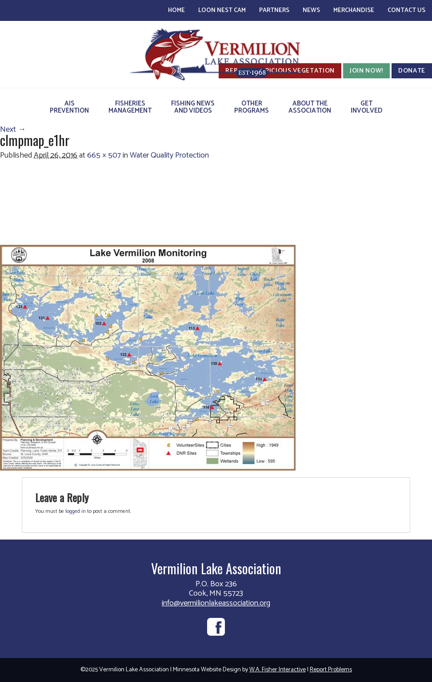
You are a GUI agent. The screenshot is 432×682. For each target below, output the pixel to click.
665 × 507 (104, 155)
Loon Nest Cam (222, 10)
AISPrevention (69, 107)
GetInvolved (366, 107)
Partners (274, 10)
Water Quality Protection (169, 155)
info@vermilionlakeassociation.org (216, 603)
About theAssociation (309, 107)
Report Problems (331, 670)
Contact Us (406, 10)
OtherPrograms (251, 107)
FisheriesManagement (130, 107)
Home (176, 10)
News (311, 10)
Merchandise (353, 10)
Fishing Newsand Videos (193, 107)
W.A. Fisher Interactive (277, 670)
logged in (75, 511)
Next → (13, 129)
